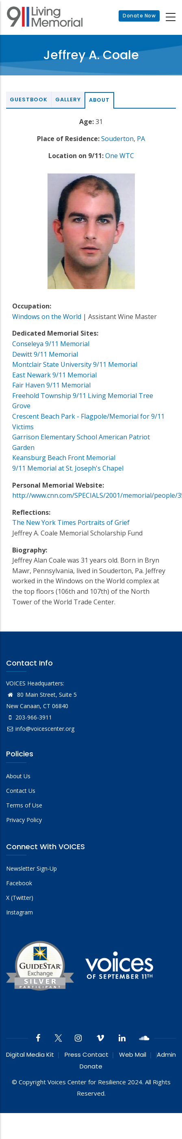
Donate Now (139, 16)
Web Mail (132, 1054)
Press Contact (86, 1054)
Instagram (19, 912)
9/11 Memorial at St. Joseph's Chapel (68, 468)
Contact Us (20, 790)
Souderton (117, 138)
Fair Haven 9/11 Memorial (51, 385)
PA (141, 138)
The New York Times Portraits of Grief (71, 522)
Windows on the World (46, 316)
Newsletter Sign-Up (31, 868)
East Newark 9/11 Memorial (54, 374)
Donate (91, 1066)
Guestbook (29, 99)
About (99, 100)
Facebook (19, 883)
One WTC (119, 155)
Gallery (68, 99)
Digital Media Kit (30, 1054)
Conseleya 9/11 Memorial (50, 343)
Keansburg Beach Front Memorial (63, 457)
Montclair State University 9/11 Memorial (74, 364)
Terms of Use (24, 805)
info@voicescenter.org (40, 728)
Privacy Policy (24, 820)
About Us (18, 776)
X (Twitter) (19, 897)
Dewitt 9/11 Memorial (45, 354)
